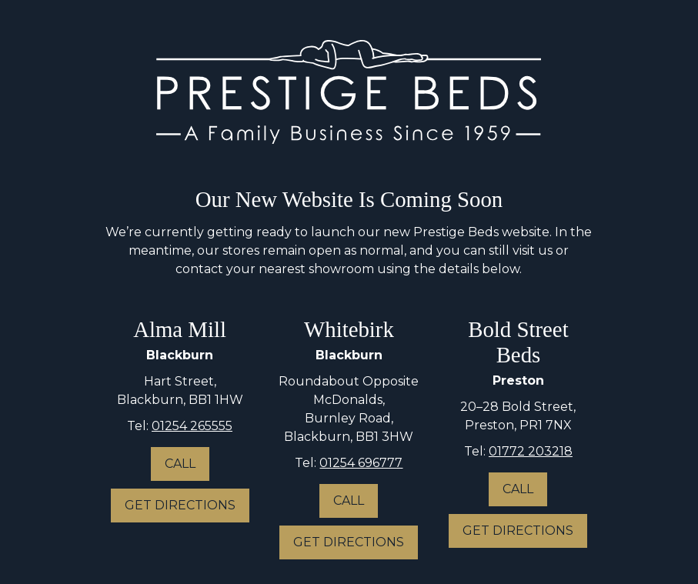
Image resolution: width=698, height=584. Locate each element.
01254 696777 (360, 463)
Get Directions (180, 505)
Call (180, 463)
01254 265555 (192, 426)
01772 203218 (531, 451)
